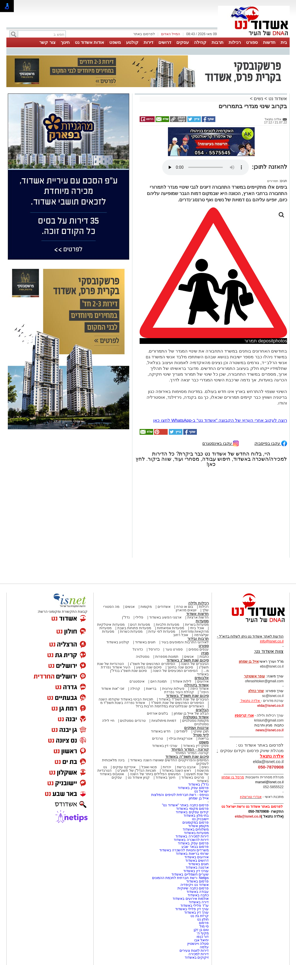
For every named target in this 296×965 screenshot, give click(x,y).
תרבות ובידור (198, 638)
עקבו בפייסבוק (270, 443)
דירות (148, 42)
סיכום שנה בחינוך (180, 667)
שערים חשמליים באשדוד (190, 874)
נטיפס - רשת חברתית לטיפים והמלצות (180, 795)
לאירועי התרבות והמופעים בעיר (185, 642)
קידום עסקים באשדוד (192, 812)
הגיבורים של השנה (195, 664)
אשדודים (164, 607)
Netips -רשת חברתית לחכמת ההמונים (180, 878)
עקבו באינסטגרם (220, 443)
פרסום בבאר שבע (195, 847)
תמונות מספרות (166, 657)
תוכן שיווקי (201, 731)
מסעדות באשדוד (196, 833)
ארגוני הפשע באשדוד (165, 617)
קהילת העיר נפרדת (179, 692)
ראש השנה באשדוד (176, 771)
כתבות (204, 657)
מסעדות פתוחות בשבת (134, 628)
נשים (258, 98)
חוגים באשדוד (145, 642)
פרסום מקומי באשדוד (192, 809)
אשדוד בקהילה (196, 685)
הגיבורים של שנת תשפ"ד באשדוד (183, 699)
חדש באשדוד (161, 731)
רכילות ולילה (198, 603)
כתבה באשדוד (197, 895)
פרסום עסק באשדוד (193, 788)
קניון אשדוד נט (138, 777)
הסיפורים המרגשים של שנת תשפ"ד (177, 703)
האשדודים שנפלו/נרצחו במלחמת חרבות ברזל (170, 706)
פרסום (203, 923)
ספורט (252, 42)
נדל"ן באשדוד (198, 784)
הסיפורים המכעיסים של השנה (175, 671)
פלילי (139, 617)
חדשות (269, 42)
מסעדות (202, 621)
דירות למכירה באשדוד (192, 836)
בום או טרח (184, 607)
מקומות (146, 607)
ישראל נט (201, 791)
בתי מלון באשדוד (196, 816)
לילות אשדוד (182, 681)
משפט (115, 42)
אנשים (130, 607)
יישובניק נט (200, 819)
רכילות (235, 42)
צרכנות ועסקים (196, 728)
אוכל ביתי (196, 628)
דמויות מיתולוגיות (163, 721)
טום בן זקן (201, 930)
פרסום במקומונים (195, 822)
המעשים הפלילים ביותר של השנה (155, 774)
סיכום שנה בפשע (149, 667)
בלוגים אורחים (157, 713)
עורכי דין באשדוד (164, 746)
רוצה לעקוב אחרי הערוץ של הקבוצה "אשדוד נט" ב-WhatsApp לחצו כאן (220, 420)
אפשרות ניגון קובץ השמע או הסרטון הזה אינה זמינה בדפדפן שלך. (205, 167)
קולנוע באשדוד (117, 642)
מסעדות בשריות (197, 625)
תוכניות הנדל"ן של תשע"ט (136, 771)
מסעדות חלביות (167, 625)
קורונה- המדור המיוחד (192, 753)
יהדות (167, 767)
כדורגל (138, 649)
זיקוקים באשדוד (197, 957)
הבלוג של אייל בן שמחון (191, 713)
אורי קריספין (244, 715)
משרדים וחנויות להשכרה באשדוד (184, 850)
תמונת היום (158, 681)
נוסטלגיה (142, 657)
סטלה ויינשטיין (198, 944)
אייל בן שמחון (199, 798)
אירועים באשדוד (196, 857)
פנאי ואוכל (149, 767)
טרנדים (157, 739)
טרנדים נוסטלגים (132, 721)
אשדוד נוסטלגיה (196, 717)
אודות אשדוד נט (89, 42)
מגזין (205, 653)
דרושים (164, 42)
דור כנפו (203, 937)
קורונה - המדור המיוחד (190, 749)
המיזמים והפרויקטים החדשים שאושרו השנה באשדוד (169, 760)
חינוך (65, 42)
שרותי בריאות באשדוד (192, 854)
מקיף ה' (203, 933)
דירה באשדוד (199, 902)
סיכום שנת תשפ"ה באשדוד (187, 756)
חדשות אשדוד (197, 614)
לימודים (181, 731)
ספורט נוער (174, 649)
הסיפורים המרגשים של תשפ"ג (152, 664)
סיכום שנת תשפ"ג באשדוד (187, 660)
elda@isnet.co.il (270, 706)
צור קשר (47, 42)
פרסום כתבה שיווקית (193, 888)
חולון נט (202, 919)
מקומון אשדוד (198, 826)
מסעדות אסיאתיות (170, 628)
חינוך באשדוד (165, 777)
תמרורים (272, 181)
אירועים (203, 681)
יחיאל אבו (201, 940)
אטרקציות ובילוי (181, 739)
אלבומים (202, 678)
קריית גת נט (199, 916)
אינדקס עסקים (124, 767)
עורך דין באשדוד (196, 912)
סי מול (204, 926)
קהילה (200, 42)
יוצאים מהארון (186, 610)
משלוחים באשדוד (196, 829)
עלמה (204, 947)
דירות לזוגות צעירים (194, 951)
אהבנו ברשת (186, 767)
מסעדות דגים (140, 625)
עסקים (182, 42)
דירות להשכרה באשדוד (191, 840)
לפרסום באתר (144, 34)
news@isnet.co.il (270, 730)
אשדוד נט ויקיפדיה (194, 885)
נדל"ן (126, 617)
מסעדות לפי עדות (161, 631)
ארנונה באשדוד (197, 867)
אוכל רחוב (180, 635)
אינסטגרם (137, 681)
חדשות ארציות (198, 617)
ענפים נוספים (198, 649)
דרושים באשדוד (197, 861)
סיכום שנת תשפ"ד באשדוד (187, 696)
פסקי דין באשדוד (196, 746)
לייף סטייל (201, 735)
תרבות (217, 42)
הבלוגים (202, 710)
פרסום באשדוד (197, 881)
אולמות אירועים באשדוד (191, 899)
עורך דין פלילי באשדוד (191, 909)
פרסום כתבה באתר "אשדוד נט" (185, 805)
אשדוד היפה (199, 689)
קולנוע (132, 42)
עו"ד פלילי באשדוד (194, 906)
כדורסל (154, 649)
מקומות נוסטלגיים (195, 721)
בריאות (151, 689)
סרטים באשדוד (192, 777)
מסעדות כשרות (131, 631)
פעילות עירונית (173, 689)
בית (284, 42)
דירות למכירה (198, 954)
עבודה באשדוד (197, 892)
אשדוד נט (277, 98)
